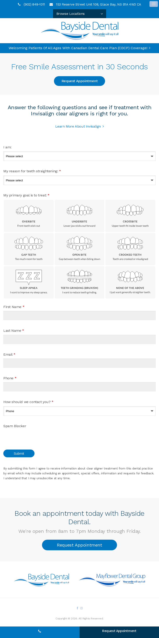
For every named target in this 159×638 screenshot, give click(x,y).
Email (9, 354)
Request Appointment (79, 81)
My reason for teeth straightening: (32, 171)
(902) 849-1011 (34, 4)
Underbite (80, 216)
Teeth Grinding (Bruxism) (80, 282)
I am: (7, 147)
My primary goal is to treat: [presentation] (26, 195)
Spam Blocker (14, 426)
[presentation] (29, 436)
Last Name (13, 330)
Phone (9, 378)
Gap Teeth (29, 249)
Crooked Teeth (130, 249)
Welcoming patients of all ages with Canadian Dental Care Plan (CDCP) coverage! (78, 48)
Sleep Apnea (29, 282)
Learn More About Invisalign (78, 126)
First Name (13, 307)
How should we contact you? (28, 402)
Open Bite (80, 249)
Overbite (29, 216)
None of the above (130, 282)
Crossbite (130, 216)
